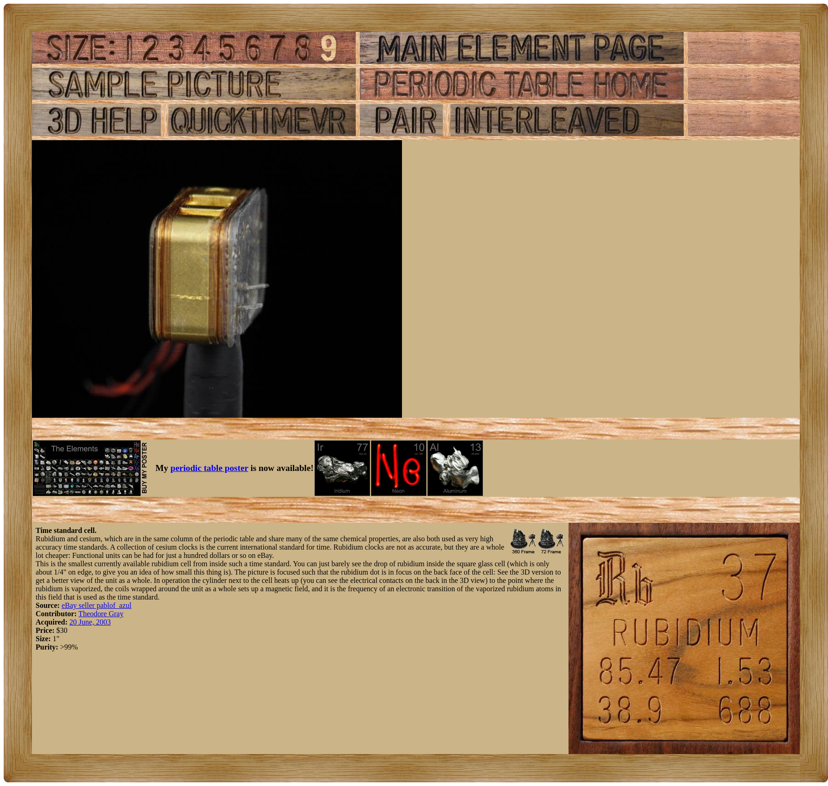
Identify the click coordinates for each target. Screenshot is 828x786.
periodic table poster (209, 468)
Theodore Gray (101, 614)
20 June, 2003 (90, 622)
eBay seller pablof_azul (96, 605)
